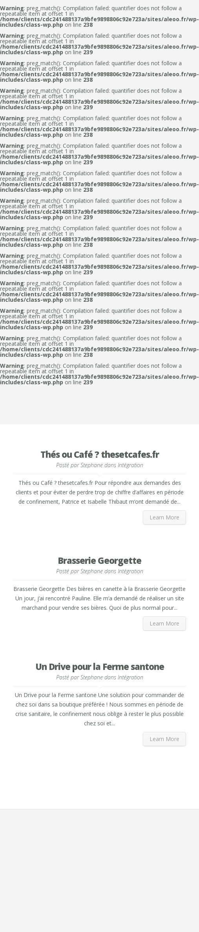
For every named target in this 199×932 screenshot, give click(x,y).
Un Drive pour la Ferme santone (99, 666)
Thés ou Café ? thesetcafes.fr (99, 454)
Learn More (164, 517)
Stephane (91, 465)
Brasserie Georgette (99, 560)
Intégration (130, 465)
